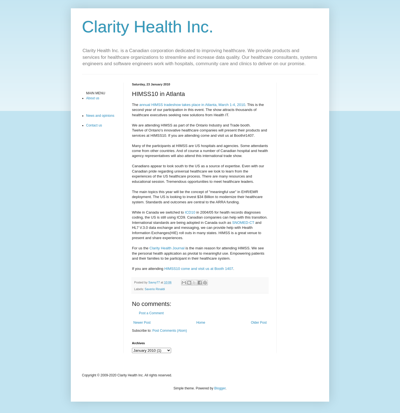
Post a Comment (151, 313)
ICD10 (190, 212)
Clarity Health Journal (166, 248)
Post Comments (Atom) (169, 331)
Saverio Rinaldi (155, 289)
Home (200, 323)
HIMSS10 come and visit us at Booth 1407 (198, 269)
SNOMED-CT (243, 223)
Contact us (94, 125)
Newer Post (142, 323)
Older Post (259, 323)
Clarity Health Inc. (148, 26)
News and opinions (100, 116)
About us (92, 98)
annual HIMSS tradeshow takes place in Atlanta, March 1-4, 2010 (192, 105)
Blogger (220, 388)
